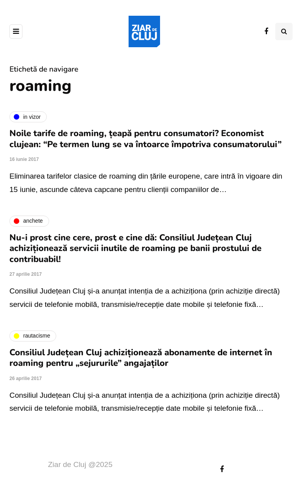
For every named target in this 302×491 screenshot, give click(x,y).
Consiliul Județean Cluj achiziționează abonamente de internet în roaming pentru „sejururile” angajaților (140, 358)
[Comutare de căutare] (284, 31)
